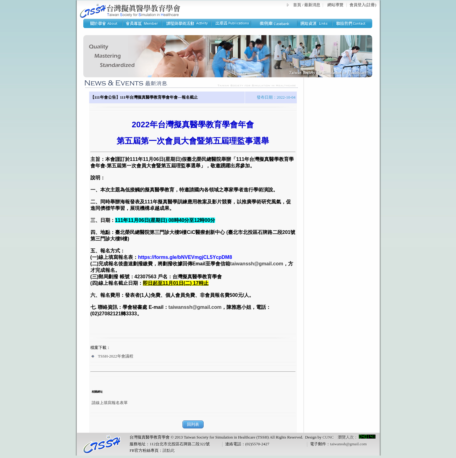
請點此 (169, 450)
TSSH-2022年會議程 (112, 356)
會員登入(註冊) (363, 4)
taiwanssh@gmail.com (348, 444)
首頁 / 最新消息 (306, 4)
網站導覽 (335, 4)
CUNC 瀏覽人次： (348, 437)
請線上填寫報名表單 (110, 402)
